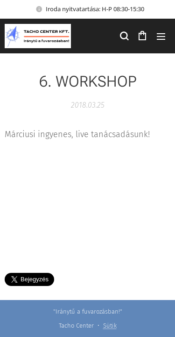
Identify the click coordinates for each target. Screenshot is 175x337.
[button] (123, 36)
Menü (161, 36)
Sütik (110, 325)
